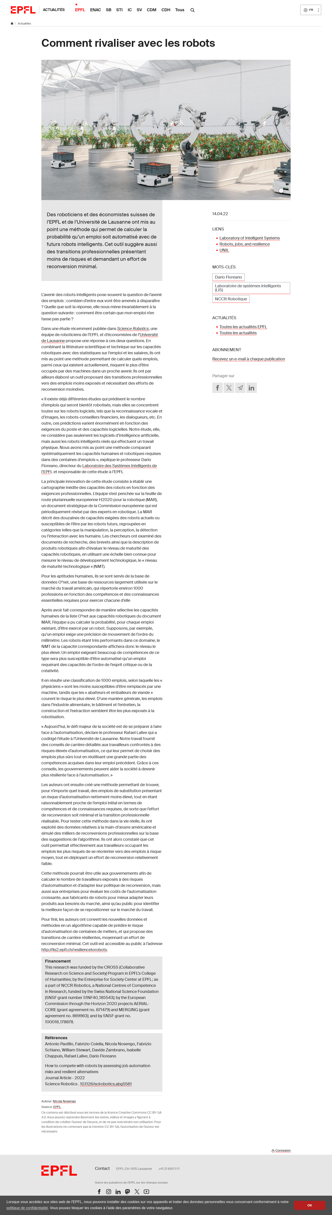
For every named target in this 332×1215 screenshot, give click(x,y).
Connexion (283, 1150)
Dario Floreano (228, 277)
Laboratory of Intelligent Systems (250, 238)
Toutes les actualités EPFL (243, 327)
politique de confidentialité (27, 1208)
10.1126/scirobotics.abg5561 (106, 1084)
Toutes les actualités (238, 333)
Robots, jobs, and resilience (245, 244)
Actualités (54, 9)
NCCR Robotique (231, 299)
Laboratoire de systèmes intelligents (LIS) (248, 288)
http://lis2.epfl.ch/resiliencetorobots (74, 949)
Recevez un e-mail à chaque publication (248, 359)
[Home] (12, 23)
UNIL (224, 250)
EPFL (57, 1107)
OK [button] (309, 1205)
